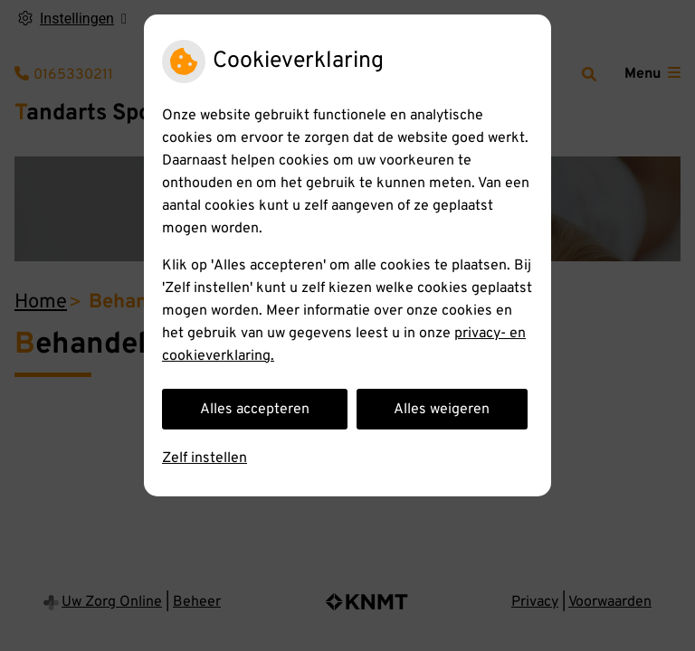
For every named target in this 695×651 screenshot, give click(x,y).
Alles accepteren (254, 410)
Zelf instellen (204, 458)
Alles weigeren (442, 410)
